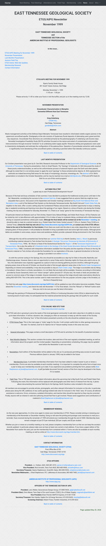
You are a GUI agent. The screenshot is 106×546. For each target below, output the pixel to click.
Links (80, 3)
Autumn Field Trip (11, 60)
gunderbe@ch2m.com (53, 126)
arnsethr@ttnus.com (75, 468)
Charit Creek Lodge (65, 268)
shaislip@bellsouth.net (82, 497)
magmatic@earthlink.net (85, 492)
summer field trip (49, 198)
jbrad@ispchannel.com (86, 473)
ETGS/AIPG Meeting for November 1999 (19, 53)
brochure (64, 254)
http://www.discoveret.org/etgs (53, 309)
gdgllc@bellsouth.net (77, 490)
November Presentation (13, 55)
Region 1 (69, 244)
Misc (97, 3)
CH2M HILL (53, 121)
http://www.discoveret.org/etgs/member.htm (63, 432)
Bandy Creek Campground (90, 265)
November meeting (21, 287)
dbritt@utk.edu (75, 176)
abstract (86, 173)
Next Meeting (25, 3)
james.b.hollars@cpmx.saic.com (69, 465)
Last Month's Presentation (14, 58)
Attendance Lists (49, 3)
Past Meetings (36, 3)
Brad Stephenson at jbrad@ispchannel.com (57, 398)
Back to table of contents (53, 153)
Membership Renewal (13, 65)
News (85, 3)
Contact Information (12, 68)
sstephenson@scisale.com (80, 470)
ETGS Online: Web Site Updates (16, 63)
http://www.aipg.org (53, 482)
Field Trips (61, 3)
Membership (71, 3)
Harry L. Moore (81, 239)
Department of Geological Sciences (83, 164)
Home (7, 3)
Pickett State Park (91, 203)
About (91, 3)
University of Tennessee (14, 166)
